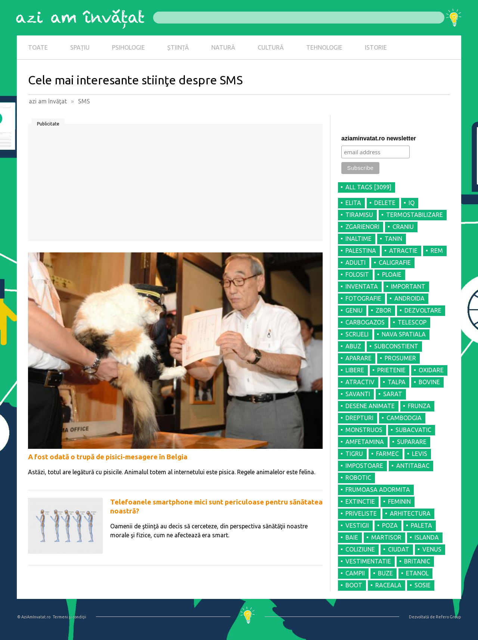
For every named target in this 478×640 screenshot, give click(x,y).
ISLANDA (427, 537)
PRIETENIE (391, 370)
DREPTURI (359, 417)
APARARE (358, 358)
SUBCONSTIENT (396, 346)
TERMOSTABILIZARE (414, 214)
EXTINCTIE (360, 501)
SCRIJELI (357, 334)
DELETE (384, 202)
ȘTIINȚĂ (178, 47)
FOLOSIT (357, 274)
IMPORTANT (408, 286)
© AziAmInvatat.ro (33, 617)
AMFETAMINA (364, 441)
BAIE (351, 537)
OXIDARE (431, 370)
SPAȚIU (80, 47)
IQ (412, 202)
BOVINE (429, 382)
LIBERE (354, 370)
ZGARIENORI (362, 226)
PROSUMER (400, 358)
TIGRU (354, 453)
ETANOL (417, 573)
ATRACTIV (360, 382)
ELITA (353, 202)
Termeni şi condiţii (69, 617)
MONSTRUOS (363, 429)
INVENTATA (361, 286)
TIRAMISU (359, 214)
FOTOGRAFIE (363, 298)
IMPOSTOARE (364, 465)
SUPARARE (411, 441)
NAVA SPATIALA (404, 334)
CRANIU (403, 226)
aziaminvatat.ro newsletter (378, 138)
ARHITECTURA (410, 513)
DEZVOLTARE (422, 310)
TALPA (397, 382)
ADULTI (355, 262)
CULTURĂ (271, 47)
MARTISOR (386, 537)
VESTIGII (357, 525)
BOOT (353, 585)
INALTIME (358, 238)
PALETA (421, 525)
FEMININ (399, 501)
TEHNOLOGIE (324, 47)
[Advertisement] (175, 185)
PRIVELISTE (361, 513)
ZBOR (383, 310)
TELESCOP (412, 322)
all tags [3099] (368, 187)
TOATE (38, 47)
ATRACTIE (403, 250)
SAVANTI (357, 394)
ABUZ (353, 346)
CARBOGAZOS (365, 322)
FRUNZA (419, 406)
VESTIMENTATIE (368, 561)
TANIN (393, 238)
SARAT (392, 394)
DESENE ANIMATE (370, 406)
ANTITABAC (412, 465)
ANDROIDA (409, 298)
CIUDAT (398, 549)
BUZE (385, 573)
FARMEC (387, 453)
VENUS (431, 549)
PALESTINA (360, 250)
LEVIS (419, 453)
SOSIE (423, 585)
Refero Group (448, 617)
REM (437, 250)
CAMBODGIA (404, 417)
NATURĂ (223, 47)
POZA (390, 525)
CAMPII (355, 573)
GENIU (354, 310)
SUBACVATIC (413, 429)
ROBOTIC (358, 477)
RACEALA (388, 585)
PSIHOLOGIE (128, 47)
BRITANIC (417, 561)
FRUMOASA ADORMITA (377, 489)
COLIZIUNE (360, 549)
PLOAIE (391, 274)
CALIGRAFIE (395, 262)
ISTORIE (376, 47)
